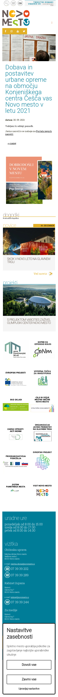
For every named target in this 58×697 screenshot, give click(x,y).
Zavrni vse (29, 679)
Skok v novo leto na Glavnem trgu (28, 260)
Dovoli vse (29, 665)
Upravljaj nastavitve (29, 688)
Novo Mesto (23, 18)
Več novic (40, 273)
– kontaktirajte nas (40, 3)
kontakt (13, 3)
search (6, 3)
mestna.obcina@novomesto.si (23, 564)
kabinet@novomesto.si (20, 597)
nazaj (13, 143)
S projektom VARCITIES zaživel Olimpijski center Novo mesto (29, 321)
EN (20, 3)
